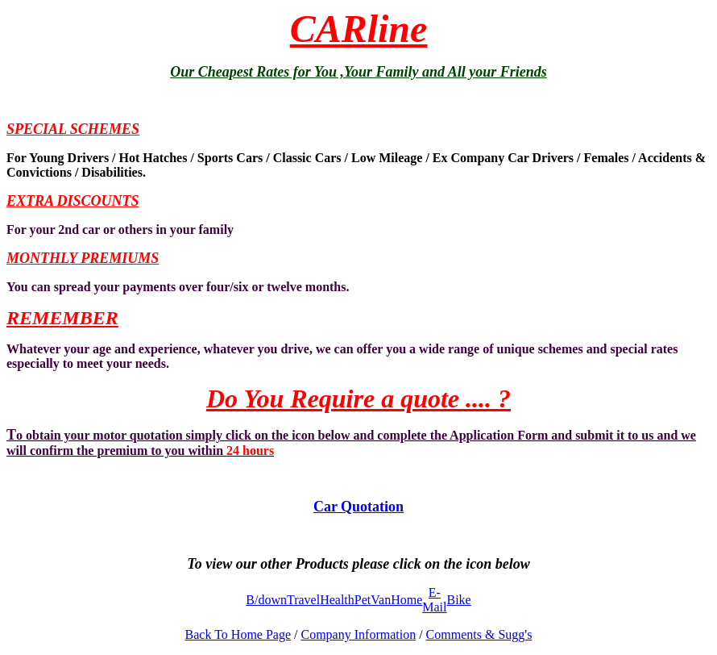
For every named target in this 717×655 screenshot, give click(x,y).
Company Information (359, 634)
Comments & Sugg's (479, 634)
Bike (458, 600)
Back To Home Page (238, 634)
